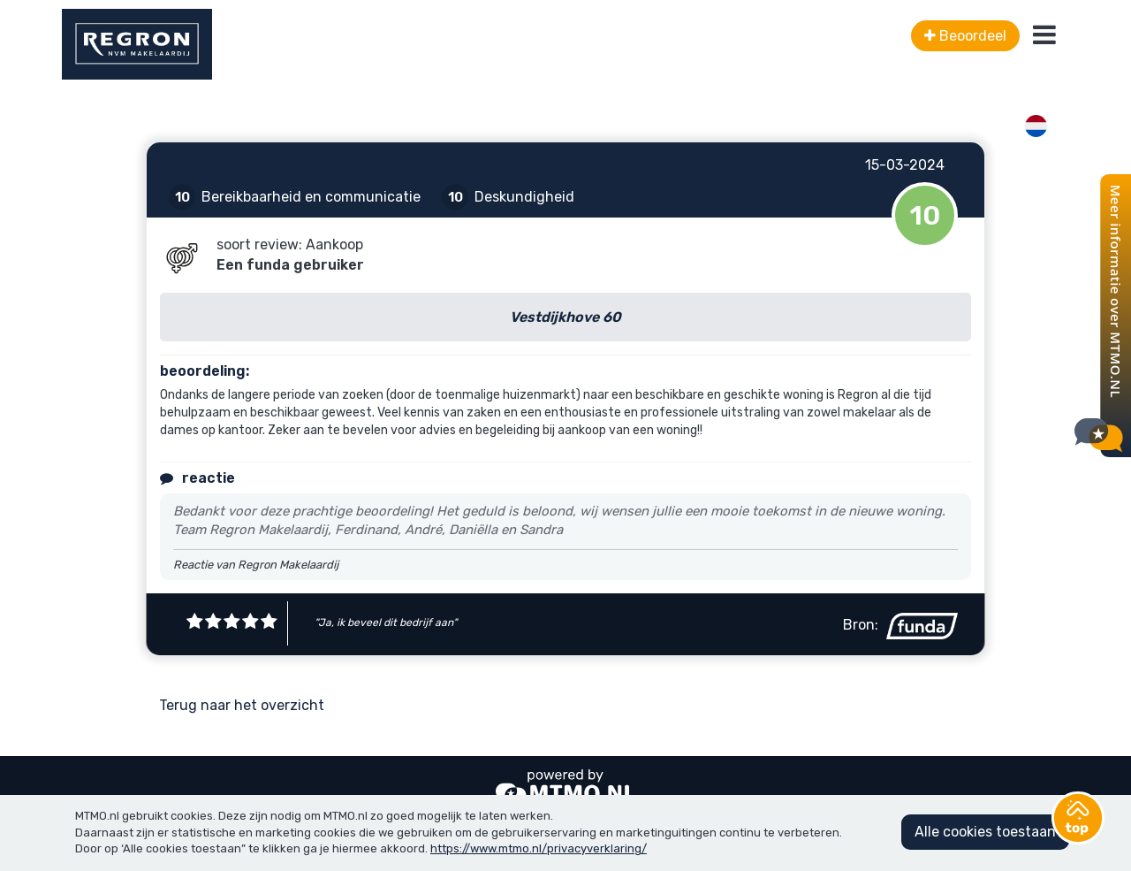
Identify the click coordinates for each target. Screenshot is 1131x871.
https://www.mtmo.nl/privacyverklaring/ (538, 848)
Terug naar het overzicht (241, 705)
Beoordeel (965, 35)
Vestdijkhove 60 (565, 317)
